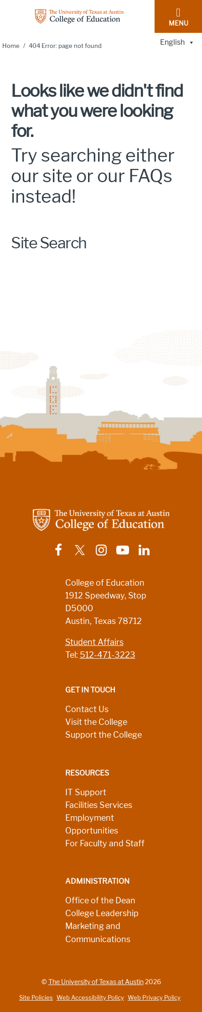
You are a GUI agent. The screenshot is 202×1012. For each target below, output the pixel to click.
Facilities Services (98, 805)
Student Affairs (94, 642)
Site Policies (36, 997)
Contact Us (87, 709)
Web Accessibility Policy (90, 997)
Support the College (103, 735)
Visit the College (96, 722)
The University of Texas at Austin (96, 982)
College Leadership (102, 913)
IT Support (85, 792)
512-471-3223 (107, 655)
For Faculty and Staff (105, 844)
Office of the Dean (100, 901)
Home (11, 45)
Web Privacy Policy (154, 997)
